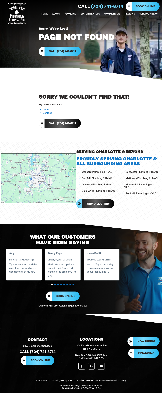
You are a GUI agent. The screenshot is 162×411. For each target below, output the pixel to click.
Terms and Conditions (104, 391)
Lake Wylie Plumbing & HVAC (97, 195)
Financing (146, 365)
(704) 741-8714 (100, 6)
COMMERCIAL (112, 14)
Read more (16, 279)
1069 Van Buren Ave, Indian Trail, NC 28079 (91, 359)
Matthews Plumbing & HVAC (142, 182)
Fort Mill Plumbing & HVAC (96, 182)
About (46, 114)
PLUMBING (70, 14)
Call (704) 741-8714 (63, 53)
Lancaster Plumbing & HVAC (142, 176)
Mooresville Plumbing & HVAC (142, 188)
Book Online (145, 6)
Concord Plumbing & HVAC (96, 176)
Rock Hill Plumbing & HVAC (141, 195)
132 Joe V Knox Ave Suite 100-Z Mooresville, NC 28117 (91, 368)
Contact (47, 117)
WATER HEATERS (90, 14)
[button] (52, 292)
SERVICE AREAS (148, 14)
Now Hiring (146, 353)
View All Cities (97, 205)
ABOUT (56, 14)
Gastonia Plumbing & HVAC (96, 188)
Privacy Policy (120, 391)
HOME (44, 14)
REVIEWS (130, 14)
